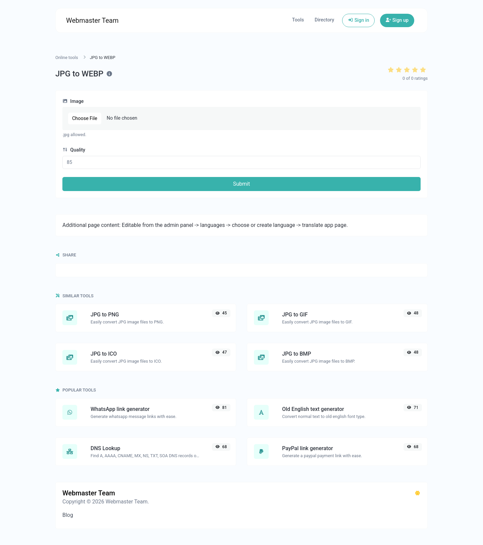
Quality (73, 150)
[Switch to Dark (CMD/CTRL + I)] (417, 493)
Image (73, 101)
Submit (241, 184)
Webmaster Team (92, 20)
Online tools (66, 57)
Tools (298, 20)
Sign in (358, 20)
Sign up (397, 20)
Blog (67, 515)
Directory (324, 20)
